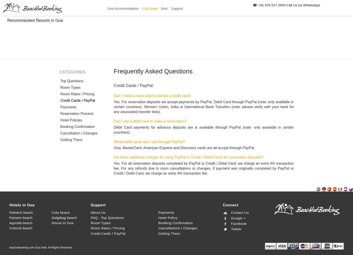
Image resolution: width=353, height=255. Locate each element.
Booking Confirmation (77, 127)
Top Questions (71, 81)
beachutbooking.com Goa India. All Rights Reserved (40, 247)
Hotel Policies (71, 120)
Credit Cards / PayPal (77, 100)
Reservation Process (77, 114)
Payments (68, 107)
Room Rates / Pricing (77, 94)
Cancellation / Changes (78, 133)
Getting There (71, 140)
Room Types (70, 87)
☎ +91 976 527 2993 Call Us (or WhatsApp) (286, 5)
